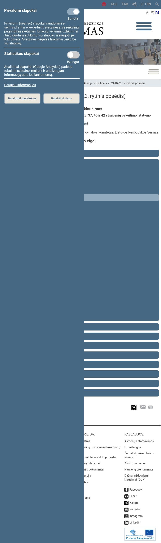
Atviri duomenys (134, 463)
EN (149, 4)
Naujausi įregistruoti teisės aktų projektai (90, 457)
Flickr (132, 496)
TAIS (113, 4)
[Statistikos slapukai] (73, 54)
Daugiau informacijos (20, 85)
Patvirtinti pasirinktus (22, 98)
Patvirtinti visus (61, 98)
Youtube (134, 509)
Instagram (136, 516)
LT (142, 4)
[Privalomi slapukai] (73, 11)
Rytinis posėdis (135, 83)
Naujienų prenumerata (138, 469)
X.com (133, 502)
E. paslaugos (132, 447)
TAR (125, 4)
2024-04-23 (115, 83)
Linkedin (134, 522)
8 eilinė (100, 83)
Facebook (135, 489)
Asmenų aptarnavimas (139, 441)
